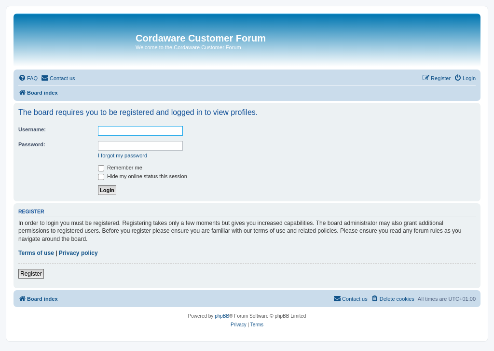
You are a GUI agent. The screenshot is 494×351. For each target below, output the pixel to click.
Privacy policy (78, 253)
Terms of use (36, 253)
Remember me (120, 167)
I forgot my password (122, 155)
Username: (32, 129)
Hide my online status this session (142, 176)
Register (31, 273)
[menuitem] (28, 78)
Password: (31, 144)
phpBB (222, 316)
